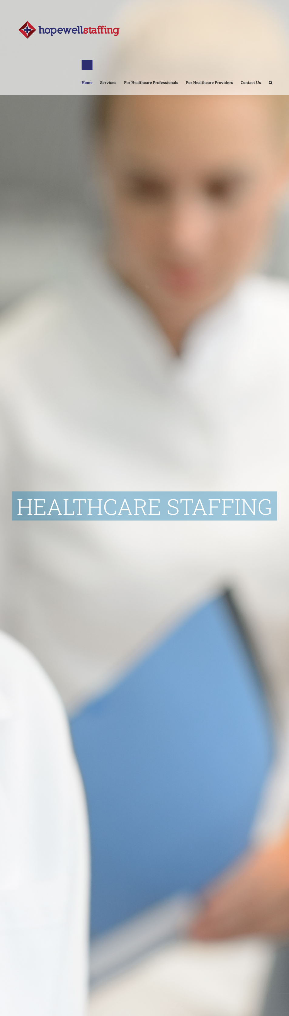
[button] (270, 77)
